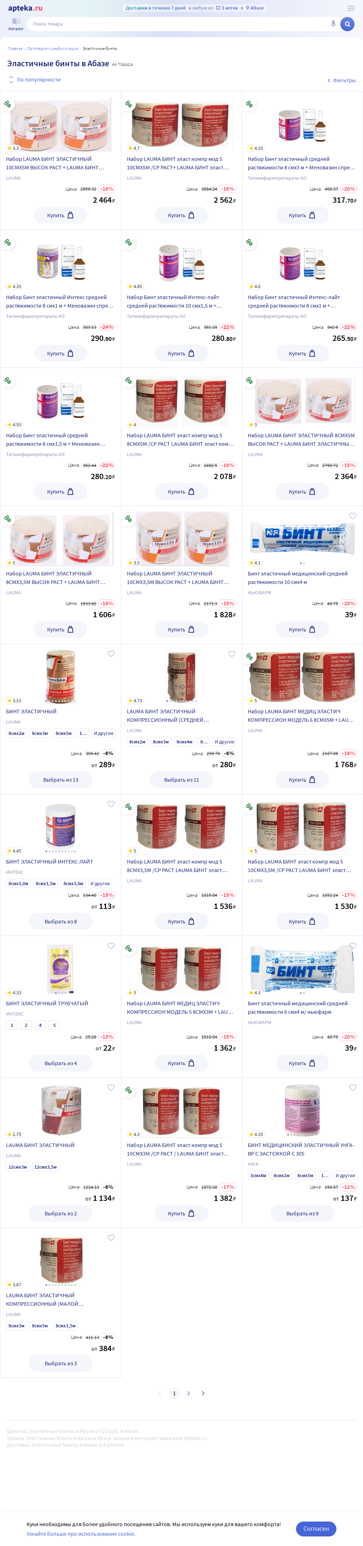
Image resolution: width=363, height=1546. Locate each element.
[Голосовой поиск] (333, 24)
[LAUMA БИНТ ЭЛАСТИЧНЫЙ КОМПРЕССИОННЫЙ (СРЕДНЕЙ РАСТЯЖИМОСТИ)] (181, 674)
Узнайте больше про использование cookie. (81, 1533)
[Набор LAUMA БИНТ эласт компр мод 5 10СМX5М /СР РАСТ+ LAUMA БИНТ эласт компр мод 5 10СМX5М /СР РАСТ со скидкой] (181, 121)
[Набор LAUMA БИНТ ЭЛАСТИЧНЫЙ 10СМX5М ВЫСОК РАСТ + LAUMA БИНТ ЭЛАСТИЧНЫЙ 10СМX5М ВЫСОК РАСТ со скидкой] (60, 121)
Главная (15, 48)
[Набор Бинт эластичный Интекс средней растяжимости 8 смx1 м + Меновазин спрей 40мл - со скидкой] (60, 260)
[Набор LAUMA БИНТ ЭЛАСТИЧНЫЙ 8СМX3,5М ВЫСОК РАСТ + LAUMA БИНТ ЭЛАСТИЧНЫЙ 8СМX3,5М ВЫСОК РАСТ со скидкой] (60, 536)
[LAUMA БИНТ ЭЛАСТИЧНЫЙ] (60, 1108)
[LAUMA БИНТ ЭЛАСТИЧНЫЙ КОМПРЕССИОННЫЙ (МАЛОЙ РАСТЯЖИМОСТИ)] (60, 1258)
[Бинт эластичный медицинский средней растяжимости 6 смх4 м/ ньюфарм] (302, 966)
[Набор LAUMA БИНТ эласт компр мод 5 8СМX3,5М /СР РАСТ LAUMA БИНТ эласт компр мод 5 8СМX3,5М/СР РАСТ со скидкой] (181, 824)
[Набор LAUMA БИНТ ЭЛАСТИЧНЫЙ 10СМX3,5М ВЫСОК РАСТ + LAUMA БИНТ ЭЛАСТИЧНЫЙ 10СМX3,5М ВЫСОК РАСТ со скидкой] (181, 536)
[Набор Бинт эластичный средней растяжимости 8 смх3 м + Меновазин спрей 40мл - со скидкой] (302, 121)
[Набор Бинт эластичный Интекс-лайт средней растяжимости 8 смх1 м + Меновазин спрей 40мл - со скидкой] (302, 260)
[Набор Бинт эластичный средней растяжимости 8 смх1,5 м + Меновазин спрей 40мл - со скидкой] (60, 398)
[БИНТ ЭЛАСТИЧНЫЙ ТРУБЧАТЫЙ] (60, 966)
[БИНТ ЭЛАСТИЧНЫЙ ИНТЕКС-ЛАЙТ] (60, 824)
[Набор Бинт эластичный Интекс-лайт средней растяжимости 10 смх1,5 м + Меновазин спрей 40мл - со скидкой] (181, 260)
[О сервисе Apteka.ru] (350, 8)
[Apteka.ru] (25, 8)
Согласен (316, 1528)
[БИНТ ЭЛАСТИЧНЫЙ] (60, 674)
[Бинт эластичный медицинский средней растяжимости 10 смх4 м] (302, 536)
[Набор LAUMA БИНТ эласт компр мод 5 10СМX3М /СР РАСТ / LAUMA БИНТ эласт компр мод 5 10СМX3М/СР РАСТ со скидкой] (181, 1108)
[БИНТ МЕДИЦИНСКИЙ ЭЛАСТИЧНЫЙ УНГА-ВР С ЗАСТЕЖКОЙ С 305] (302, 1108)
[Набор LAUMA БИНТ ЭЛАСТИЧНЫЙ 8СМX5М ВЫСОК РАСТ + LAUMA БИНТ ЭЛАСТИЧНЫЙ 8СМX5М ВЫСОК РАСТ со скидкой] (302, 398)
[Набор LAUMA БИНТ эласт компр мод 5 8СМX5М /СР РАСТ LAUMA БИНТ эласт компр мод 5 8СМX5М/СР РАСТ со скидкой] (181, 398)
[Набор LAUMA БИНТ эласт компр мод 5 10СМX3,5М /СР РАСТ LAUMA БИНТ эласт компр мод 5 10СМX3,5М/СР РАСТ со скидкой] (302, 824)
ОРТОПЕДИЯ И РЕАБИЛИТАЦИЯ (52, 48)
